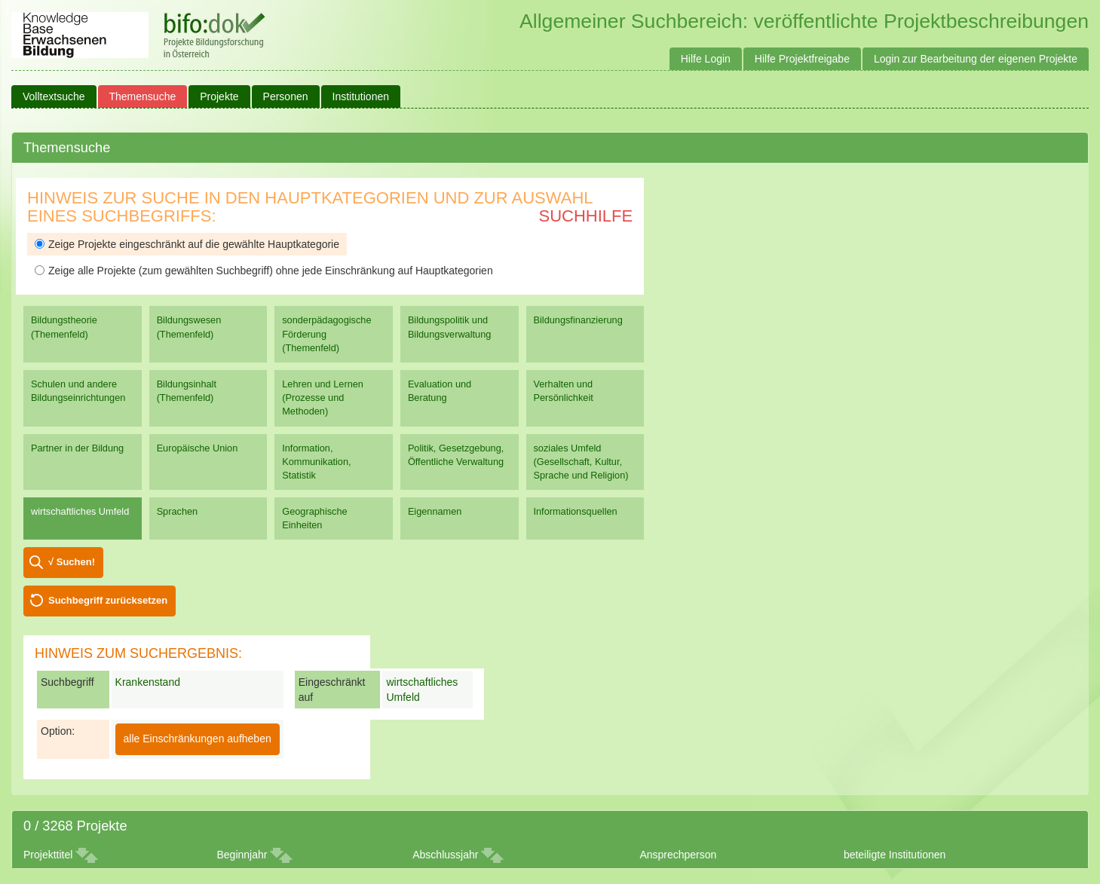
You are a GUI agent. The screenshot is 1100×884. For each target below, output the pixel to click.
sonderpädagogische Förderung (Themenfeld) (326, 333)
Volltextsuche (54, 96)
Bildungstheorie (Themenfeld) (64, 326)
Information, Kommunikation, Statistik (316, 461)
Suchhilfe (586, 215)
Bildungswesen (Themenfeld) (189, 326)
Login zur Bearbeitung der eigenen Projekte (975, 59)
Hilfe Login (706, 59)
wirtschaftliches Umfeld (80, 511)
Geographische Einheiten (314, 518)
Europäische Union (197, 448)
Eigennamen (435, 511)
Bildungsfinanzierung (578, 320)
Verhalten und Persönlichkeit (563, 390)
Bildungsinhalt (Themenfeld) (186, 390)
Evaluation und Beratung (439, 390)
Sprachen (177, 511)
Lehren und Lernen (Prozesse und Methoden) (322, 397)
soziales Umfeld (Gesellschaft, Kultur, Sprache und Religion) (581, 461)
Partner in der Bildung (77, 448)
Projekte (219, 96)
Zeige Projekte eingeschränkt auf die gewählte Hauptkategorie (187, 244)
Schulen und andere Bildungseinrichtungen (78, 390)
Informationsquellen (575, 511)
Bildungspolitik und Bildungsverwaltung (449, 326)
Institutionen (361, 96)
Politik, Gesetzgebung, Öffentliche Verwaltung (456, 454)
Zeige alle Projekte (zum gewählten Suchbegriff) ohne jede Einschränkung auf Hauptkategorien (264, 271)
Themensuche (142, 96)
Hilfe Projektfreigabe (802, 59)
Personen (285, 96)
